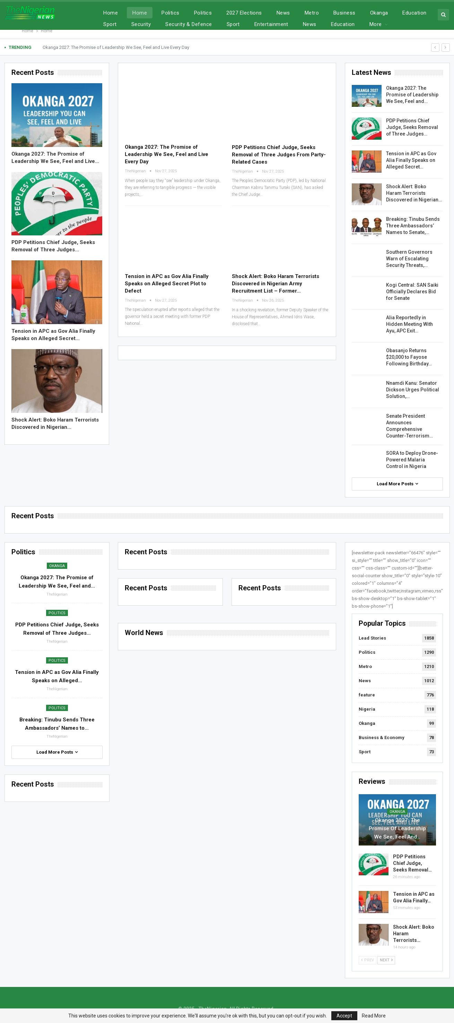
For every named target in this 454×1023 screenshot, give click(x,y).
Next (386, 960)
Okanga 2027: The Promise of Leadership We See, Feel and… (412, 94)
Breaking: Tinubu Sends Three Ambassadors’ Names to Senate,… (413, 225)
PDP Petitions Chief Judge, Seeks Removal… (412, 863)
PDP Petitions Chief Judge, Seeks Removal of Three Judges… (412, 127)
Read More (374, 1015)
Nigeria (367, 709)
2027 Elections (244, 13)
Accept (344, 1015)
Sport (364, 751)
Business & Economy (381, 737)
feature (367, 694)
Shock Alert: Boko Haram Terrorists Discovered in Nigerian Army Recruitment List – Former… (275, 283)
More (408, 13)
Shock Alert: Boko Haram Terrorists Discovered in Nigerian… (414, 193)
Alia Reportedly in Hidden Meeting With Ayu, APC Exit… (409, 324)
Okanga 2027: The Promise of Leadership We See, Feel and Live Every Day (116, 47)
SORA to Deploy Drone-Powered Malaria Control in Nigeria (412, 459)
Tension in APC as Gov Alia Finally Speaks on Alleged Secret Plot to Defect (167, 283)
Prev (367, 960)
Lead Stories (372, 638)
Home (110, 13)
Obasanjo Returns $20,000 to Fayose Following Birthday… (409, 357)
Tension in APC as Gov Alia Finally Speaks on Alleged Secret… (411, 160)
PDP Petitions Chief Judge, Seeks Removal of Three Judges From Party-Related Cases (279, 154)
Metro (312, 13)
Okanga (379, 13)
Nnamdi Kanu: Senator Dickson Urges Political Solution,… (412, 389)
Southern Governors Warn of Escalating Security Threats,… (409, 258)
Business (344, 13)
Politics (170, 13)
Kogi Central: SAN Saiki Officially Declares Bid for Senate (412, 291)
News (283, 13)
